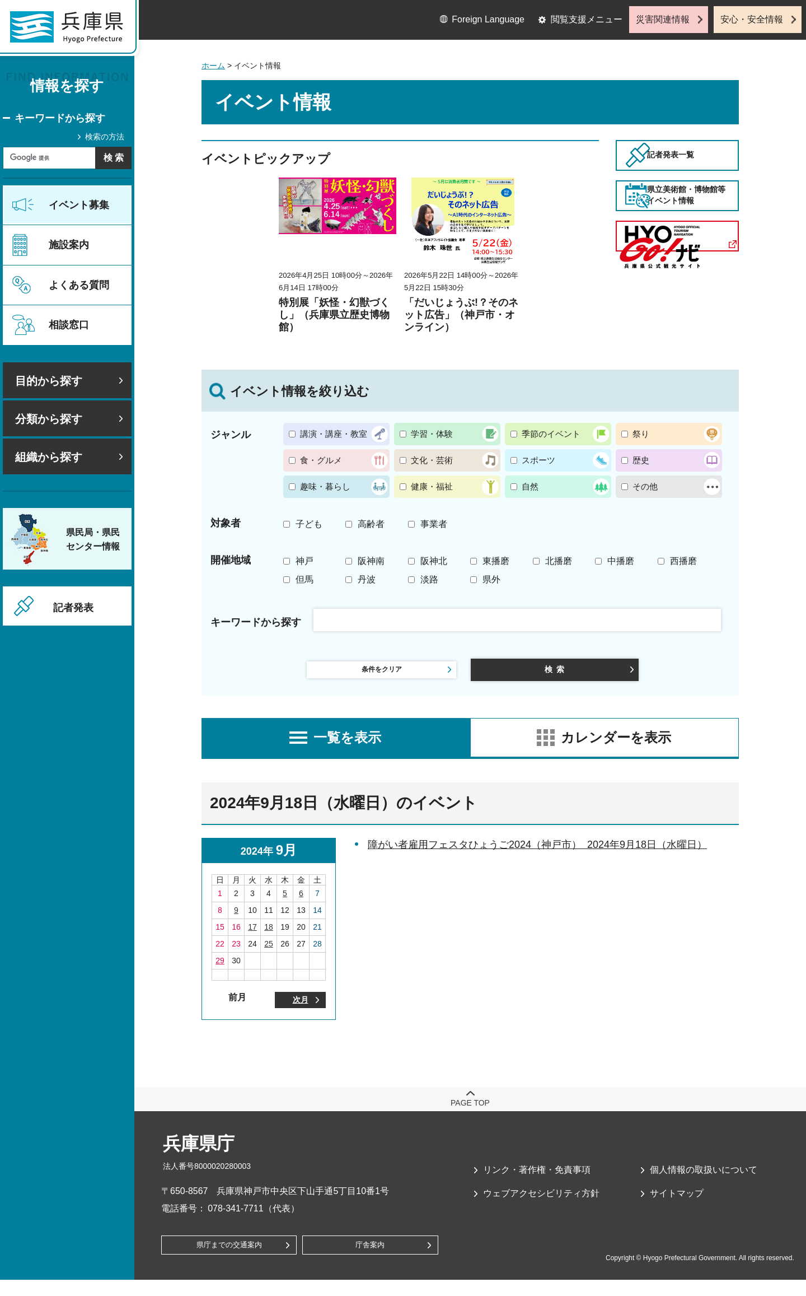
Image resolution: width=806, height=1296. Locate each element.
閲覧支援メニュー (586, 19)
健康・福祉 (432, 486)
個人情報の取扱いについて (703, 1182)
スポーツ (538, 460)
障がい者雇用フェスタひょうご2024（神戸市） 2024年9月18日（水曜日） (537, 854)
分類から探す (48, 419)
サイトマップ (677, 1206)
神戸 (304, 561)
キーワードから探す (60, 118)
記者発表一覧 (693, 170)
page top (470, 1115)
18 (268, 936)
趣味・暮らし (325, 486)
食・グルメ (321, 460)
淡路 (429, 579)
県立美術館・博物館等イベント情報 (693, 241)
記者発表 (73, 607)
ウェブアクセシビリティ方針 (541, 1206)
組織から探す (48, 457)
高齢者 (371, 524)
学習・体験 (432, 434)
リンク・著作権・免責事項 (537, 1182)
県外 (491, 579)
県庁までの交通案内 (229, 1261)
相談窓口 (69, 324)
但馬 (304, 579)
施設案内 (69, 244)
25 (268, 953)
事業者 (433, 524)
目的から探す (48, 381)
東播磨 (495, 561)
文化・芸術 (432, 460)
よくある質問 (79, 285)
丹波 (367, 579)
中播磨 (620, 561)
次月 (301, 1011)
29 (219, 970)
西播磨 (683, 561)
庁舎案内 (370, 1261)
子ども (309, 524)
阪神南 (371, 561)
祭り (640, 434)
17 (252, 936)
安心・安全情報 (751, 19)
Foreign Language (488, 19)
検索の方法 (104, 136)
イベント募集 (79, 205)
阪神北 (433, 561)
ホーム (213, 65)
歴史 (640, 460)
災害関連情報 (663, 19)
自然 (530, 486)
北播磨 (558, 561)
